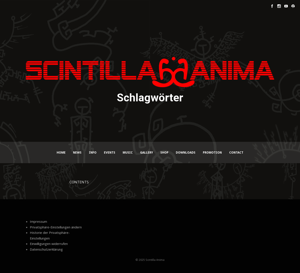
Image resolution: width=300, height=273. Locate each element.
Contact (236, 152)
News (77, 152)
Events (109, 152)
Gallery (146, 152)
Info (93, 152)
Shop (164, 152)
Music (128, 152)
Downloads (185, 152)
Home (61, 152)
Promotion (212, 152)
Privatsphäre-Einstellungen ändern (56, 227)
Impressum (38, 221)
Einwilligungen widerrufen (49, 243)
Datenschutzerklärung (46, 249)
